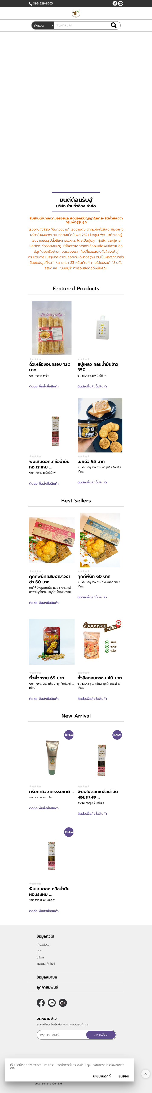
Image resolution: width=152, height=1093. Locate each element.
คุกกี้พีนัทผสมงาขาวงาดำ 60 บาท (49, 579)
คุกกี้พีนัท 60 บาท (93, 576)
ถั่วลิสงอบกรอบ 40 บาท (99, 678)
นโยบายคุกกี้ (101, 1076)
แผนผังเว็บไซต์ (46, 964)
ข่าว (39, 951)
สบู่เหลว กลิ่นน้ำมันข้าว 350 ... (97, 367)
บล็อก (40, 957)
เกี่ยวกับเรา (43, 944)
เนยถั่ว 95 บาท (91, 461)
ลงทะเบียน (101, 1034)
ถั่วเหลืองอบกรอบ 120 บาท (49, 367)
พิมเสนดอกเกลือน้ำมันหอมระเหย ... (49, 464)
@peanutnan (120, 3)
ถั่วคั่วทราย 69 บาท (46, 678)
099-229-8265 (43, 3)
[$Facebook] (115, 3)
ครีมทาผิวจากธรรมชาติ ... (51, 791)
